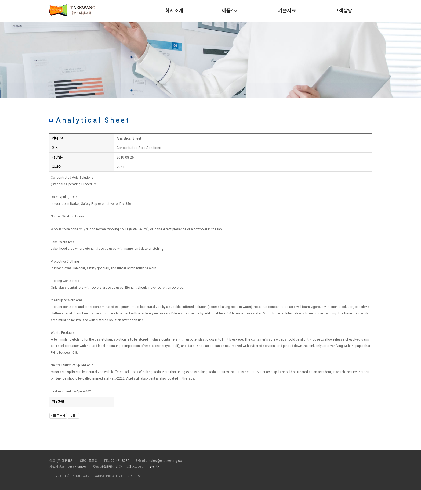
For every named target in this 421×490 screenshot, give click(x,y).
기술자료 (287, 10)
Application (189, 90)
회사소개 (174, 10)
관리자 (154, 467)
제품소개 (231, 10)
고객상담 (343, 10)
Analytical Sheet (227, 90)
